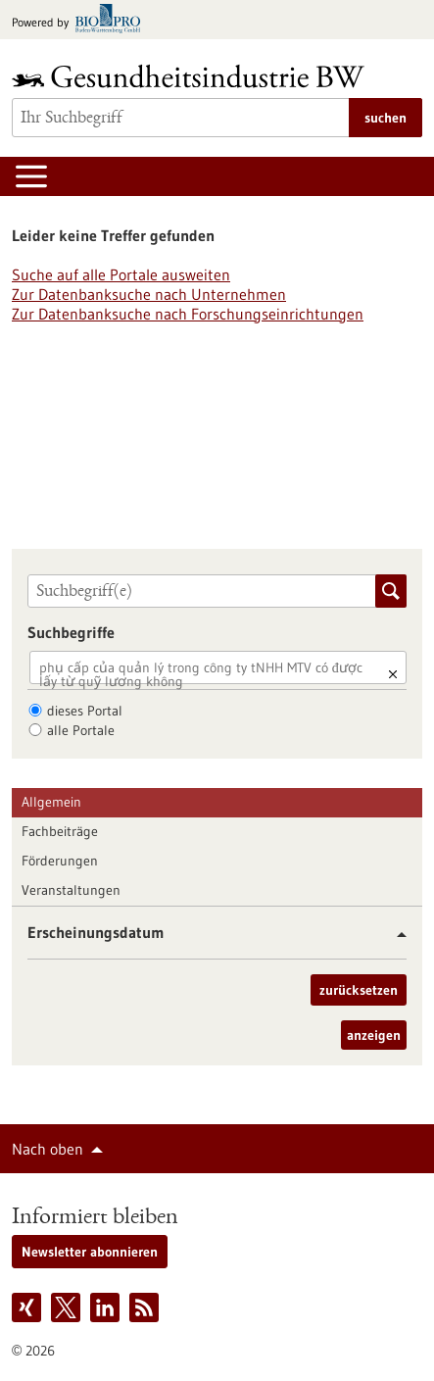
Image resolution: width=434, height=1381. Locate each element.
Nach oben (47, 1149)
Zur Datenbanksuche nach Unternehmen (149, 294)
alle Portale (81, 730)
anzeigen (374, 1035)
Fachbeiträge (60, 831)
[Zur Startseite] (193, 76)
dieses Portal (84, 710)
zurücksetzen (358, 990)
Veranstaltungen (71, 890)
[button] (394, 934)
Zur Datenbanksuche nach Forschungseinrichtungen (187, 313)
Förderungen (60, 860)
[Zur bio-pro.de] (82, 20)
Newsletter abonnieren (90, 1251)
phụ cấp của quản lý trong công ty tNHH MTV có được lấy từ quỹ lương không (200, 674)
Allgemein (51, 802)
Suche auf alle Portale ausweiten (121, 274)
